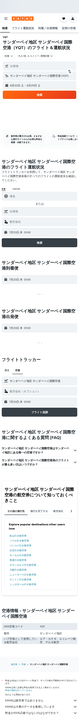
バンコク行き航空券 (20, 545)
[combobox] (9, 55)
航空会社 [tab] (58, 511)
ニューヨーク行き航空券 (23, 574)
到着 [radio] (4, 189)
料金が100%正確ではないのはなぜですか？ (41, 713)
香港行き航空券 (18, 560)
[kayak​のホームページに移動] (23, 18)
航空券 (14, 664)
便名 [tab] (7, 370)
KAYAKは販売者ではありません (41, 700)
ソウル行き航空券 (19, 540)
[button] (6, 18)
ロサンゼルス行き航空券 (23, 564)
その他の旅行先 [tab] (16, 511)
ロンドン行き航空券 (20, 579)
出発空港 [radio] (16, 189)
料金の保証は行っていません (18, 690)
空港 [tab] (17, 370)
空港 (24, 664)
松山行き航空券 (18, 535)
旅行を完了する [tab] (39, 511)
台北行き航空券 (18, 550)
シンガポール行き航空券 (23, 584)
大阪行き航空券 (18, 569)
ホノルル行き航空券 (20, 555)
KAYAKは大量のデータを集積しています (41, 707)
